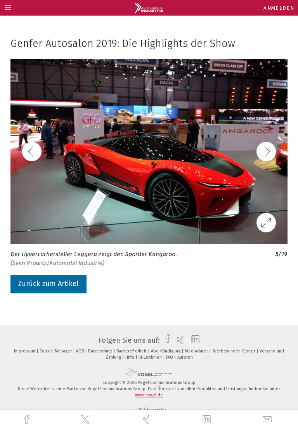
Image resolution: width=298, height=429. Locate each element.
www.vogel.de (149, 395)
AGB (80, 351)
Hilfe (130, 357)
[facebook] (27, 419)
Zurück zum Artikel (48, 283)
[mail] (268, 419)
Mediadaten (197, 351)
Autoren (185, 357)
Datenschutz (100, 351)
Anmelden (278, 8)
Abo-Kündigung (166, 351)
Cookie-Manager (56, 351)
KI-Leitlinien (151, 357)
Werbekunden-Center (234, 351)
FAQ (170, 357)
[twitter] (86, 419)
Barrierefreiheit (132, 351)
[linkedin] (207, 420)
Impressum (25, 351)
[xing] (147, 419)
